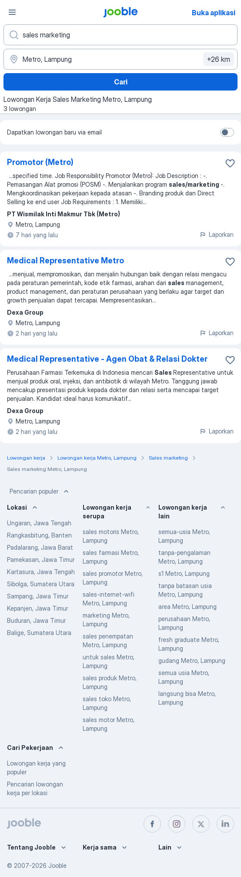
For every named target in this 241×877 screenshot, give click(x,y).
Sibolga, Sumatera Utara (40, 584)
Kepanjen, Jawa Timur (37, 608)
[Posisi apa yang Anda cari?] (120, 34)
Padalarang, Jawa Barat (40, 547)
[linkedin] (225, 824)
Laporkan (216, 234)
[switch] (227, 132)
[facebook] (152, 824)
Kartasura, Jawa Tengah (41, 571)
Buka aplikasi (213, 12)
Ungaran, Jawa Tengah (39, 523)
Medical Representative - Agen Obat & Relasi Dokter (107, 358)
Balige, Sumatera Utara (39, 632)
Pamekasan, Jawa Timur (40, 559)
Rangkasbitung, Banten (39, 535)
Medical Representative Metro (65, 260)
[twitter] (201, 824)
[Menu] (12, 12)
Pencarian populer (40, 491)
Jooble (57, 865)
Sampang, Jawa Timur (37, 596)
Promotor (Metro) (40, 162)
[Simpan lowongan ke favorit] (230, 163)
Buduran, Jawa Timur (36, 620)
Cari (120, 81)
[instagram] (176, 824)
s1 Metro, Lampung (184, 573)
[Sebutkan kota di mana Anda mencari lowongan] (120, 59)
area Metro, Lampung (187, 606)
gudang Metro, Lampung (191, 660)
